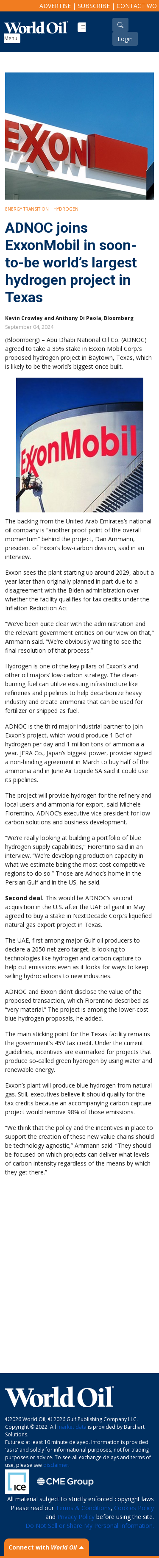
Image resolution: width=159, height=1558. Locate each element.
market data (71, 1426)
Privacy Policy (76, 1517)
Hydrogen (65, 209)
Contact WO (137, 6)
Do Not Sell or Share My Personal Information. (89, 1526)
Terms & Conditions (83, 1508)
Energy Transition (27, 209)
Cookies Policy (134, 1508)
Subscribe (94, 6)
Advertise (55, 6)
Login (125, 39)
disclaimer (55, 1465)
